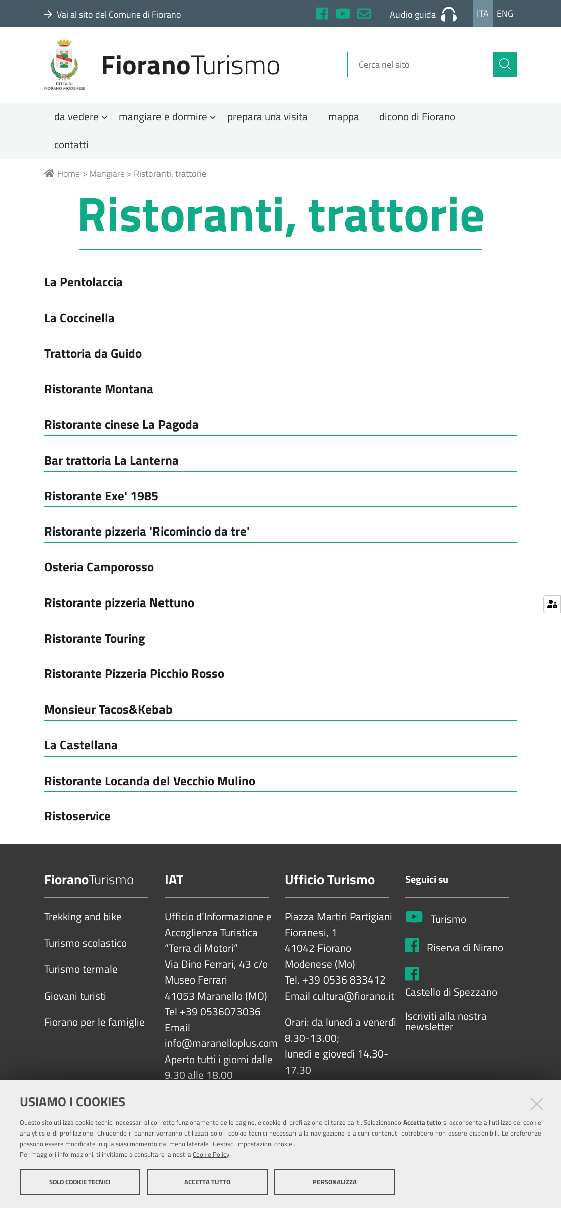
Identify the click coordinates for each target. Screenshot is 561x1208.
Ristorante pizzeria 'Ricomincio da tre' (147, 535)
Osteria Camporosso (99, 570)
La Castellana (81, 748)
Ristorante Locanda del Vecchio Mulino (149, 784)
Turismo (448, 922)
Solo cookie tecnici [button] (80, 1182)
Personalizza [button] (335, 1182)
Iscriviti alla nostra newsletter (446, 1025)
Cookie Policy (211, 1154)
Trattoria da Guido (93, 356)
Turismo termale (81, 973)
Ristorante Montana (98, 392)
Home (62, 177)
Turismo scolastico (85, 946)
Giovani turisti (75, 999)
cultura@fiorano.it (353, 999)
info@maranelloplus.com (221, 1047)
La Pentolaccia (83, 285)
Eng (505, 13)
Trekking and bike (83, 920)
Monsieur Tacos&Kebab (108, 713)
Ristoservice (77, 819)
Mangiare (107, 177)
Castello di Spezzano (451, 996)
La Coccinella (79, 321)
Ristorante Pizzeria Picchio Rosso (134, 677)
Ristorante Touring (94, 641)
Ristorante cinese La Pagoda (121, 428)
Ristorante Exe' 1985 (101, 499)
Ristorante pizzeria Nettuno (119, 606)
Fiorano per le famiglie (94, 1026)
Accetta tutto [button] (207, 1182)
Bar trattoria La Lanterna (111, 463)
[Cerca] (505, 67)
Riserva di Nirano (465, 951)
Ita (483, 13)
